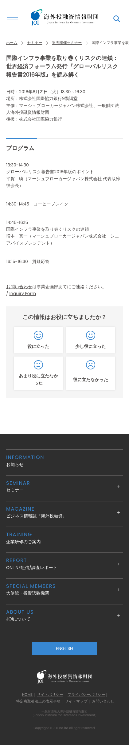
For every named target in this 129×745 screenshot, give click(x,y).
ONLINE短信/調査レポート (64, 563)
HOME (27, 695)
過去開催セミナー (67, 43)
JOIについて (64, 615)
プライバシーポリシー (86, 695)
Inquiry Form (22, 293)
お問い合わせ (19, 287)
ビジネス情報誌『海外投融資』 (64, 512)
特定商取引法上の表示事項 (38, 701)
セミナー (34, 43)
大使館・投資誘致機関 (64, 589)
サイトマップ (76, 701)
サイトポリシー (50, 695)
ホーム (12, 43)
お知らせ (64, 460)
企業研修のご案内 (64, 537)
